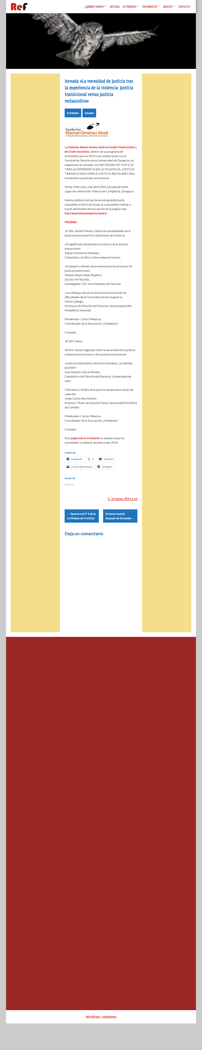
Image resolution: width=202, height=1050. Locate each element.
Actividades (129, 6)
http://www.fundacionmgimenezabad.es (86, 231)
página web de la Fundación (85, 456)
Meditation (109, 1043)
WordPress (93, 1043)
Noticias (115, 6)
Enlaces (167, 6)
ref (135, 520)
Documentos (149, 6)
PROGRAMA (71, 240)
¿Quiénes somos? (94, 6)
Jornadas (89, 130)
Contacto (184, 6)
